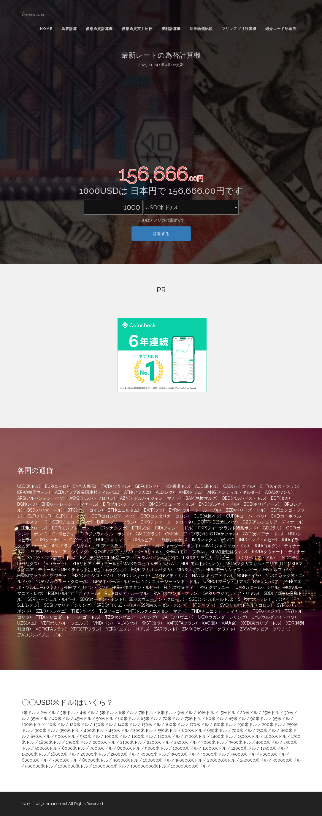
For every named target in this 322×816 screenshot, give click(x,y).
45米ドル (82, 718)
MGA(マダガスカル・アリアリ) (254, 563)
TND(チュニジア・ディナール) (219, 611)
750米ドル (266, 730)
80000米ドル (95, 760)
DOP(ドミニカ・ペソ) (218, 522)
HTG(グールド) (77, 539)
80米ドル (215, 718)
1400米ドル (222, 736)
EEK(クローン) (34, 528)
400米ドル (94, 730)
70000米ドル (64, 760)
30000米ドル (153, 754)
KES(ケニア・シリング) (67, 551)
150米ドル (151, 724)
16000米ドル (63, 754)
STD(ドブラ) (203, 605)
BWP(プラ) (154, 510)
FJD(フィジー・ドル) (174, 528)
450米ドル (119, 730)
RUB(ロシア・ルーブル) (127, 593)
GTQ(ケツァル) (224, 534)
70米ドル (171, 718)
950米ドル (90, 736)
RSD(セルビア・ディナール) (74, 593)
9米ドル (185, 712)
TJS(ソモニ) (110, 611)
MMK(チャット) (75, 569)
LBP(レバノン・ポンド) (156, 557)
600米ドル (192, 730)
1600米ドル (275, 736)
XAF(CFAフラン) (182, 623)
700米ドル (242, 730)
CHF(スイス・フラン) (279, 486)
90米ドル (259, 718)
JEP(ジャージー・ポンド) (176, 545)
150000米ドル (188, 760)
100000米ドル (157, 760)
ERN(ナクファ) (113, 528)
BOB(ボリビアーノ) (262, 504)
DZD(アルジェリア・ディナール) (273, 522)
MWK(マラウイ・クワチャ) (42, 575)
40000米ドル (213, 754)
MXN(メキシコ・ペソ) (92, 575)
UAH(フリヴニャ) (177, 617)
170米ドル (199, 724)
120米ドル (79, 724)
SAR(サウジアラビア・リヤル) (231, 593)
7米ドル (146, 712)
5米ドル (106, 712)
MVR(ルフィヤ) (277, 569)
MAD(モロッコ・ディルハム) (149, 563)
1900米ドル (77, 742)
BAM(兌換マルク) (201, 498)
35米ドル (39, 718)
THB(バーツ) (82, 611)
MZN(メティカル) (171, 575)
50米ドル (104, 718)
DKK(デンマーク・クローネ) (167, 522)
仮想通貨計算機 (99, 29)
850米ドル (40, 736)
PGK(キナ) (49, 587)
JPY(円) (34, 551)
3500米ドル (240, 742)
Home (46, 29)
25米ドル (270, 712)
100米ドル (31, 724)
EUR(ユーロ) (56, 486)
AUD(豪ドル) (206, 486)
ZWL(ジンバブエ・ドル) (40, 635)
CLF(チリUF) (39, 516)
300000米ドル (286, 760)
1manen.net (33, 14)
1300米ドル (195, 736)
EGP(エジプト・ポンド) (74, 528)
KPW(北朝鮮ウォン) (228, 551)
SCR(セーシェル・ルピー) (51, 599)
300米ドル (45, 730)
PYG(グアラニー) (215, 587)
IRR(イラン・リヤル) (71, 545)
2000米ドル (104, 742)
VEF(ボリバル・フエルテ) (64, 623)
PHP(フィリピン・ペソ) (85, 587)
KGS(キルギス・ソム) (113, 551)
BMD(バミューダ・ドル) (171, 504)
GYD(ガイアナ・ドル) (263, 534)
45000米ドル (243, 754)
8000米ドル (128, 748)
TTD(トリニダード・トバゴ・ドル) (68, 617)
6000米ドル (73, 748)
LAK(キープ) (119, 557)
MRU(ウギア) (189, 569)
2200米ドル (158, 742)
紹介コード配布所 (280, 29)
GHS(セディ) (64, 534)
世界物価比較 (201, 29)
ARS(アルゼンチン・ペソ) (41, 498)
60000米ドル (34, 760)
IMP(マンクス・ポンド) (213, 539)
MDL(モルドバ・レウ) (200, 563)
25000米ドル (123, 754)
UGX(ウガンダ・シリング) (222, 617)
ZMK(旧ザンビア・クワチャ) (208, 629)
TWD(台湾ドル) (115, 486)
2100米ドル (131, 742)
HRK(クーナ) (47, 539)
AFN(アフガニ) (137, 492)
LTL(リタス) (28, 563)
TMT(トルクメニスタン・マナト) (156, 611)
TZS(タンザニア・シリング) (131, 617)
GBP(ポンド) (146, 486)
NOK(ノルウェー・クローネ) (62, 581)
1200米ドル (169, 736)
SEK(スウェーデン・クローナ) (156, 599)
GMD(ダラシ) (148, 534)
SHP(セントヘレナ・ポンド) (264, 599)
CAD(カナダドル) (239, 486)
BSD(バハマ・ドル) (45, 510)
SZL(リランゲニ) (51, 611)
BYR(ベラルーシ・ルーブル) (195, 510)
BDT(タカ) (280, 498)
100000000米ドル (148, 766)
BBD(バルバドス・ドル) (244, 498)
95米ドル (281, 718)
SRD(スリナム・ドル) (116, 605)
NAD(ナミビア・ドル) (212, 575)
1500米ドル (248, 736)
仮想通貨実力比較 (137, 29)
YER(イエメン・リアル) (127, 629)
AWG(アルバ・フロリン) (92, 498)
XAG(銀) (209, 623)
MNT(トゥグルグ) (110, 569)
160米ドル (175, 724)
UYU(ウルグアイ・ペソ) (274, 617)
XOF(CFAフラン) (51, 629)
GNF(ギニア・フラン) (185, 534)
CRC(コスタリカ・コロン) (164, 516)
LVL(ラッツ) (55, 563)
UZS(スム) (26, 623)
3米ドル (67, 712)
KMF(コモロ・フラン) (186, 551)
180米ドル (223, 724)
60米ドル (127, 718)
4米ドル (87, 712)
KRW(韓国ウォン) (33, 492)
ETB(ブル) (141, 528)
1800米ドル (50, 742)
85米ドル (237, 718)
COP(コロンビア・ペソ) (113, 516)
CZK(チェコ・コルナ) (72, 522)
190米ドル (247, 724)
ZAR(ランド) (165, 629)
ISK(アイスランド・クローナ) (122, 545)
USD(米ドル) (28, 486)
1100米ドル (142, 736)
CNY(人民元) (84, 486)
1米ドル (29, 712)
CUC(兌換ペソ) (207, 516)
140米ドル (127, 724)
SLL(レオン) (28, 605)
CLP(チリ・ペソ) (71, 516)
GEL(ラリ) (272, 528)
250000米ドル (254, 760)
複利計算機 (171, 29)
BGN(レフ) (27, 504)
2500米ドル (185, 742)
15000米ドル (34, 754)
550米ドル (167, 730)
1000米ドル (115, 736)
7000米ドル (101, 748)
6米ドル (126, 712)
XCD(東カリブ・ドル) (261, 623)
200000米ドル (221, 760)
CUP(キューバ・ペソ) (246, 516)
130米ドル (103, 724)
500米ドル (143, 730)
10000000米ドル (109, 766)
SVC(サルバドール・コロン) (246, 605)
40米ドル (61, 718)
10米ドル (205, 712)
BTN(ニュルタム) (123, 510)
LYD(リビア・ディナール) (94, 563)
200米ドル (272, 724)
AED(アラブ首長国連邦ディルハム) (87, 492)
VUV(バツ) (127, 623)
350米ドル (69, 730)
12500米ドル (273, 748)
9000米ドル (156, 748)
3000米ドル (212, 742)
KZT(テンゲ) (91, 557)
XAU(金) (229, 623)
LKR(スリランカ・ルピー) (207, 557)
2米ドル (48, 712)
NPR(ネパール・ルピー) (115, 581)
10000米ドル (185, 748)
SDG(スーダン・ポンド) (102, 599)
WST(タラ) (152, 623)
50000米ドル (272, 754)
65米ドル (149, 718)
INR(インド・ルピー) (258, 539)
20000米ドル (93, 754)
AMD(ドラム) (191, 492)
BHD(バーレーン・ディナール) (70, 504)
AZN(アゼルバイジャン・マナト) (150, 498)
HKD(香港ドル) (176, 486)
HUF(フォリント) (112, 539)
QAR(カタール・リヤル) (257, 587)
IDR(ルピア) (143, 539)
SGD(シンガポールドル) (211, 599)
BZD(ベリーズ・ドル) (246, 510)
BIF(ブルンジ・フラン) (124, 504)
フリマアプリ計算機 (239, 29)
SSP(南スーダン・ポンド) (164, 605)
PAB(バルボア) (266, 581)
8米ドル (165, 712)
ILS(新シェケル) (172, 539)
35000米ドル (183, 754)
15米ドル (227, 712)
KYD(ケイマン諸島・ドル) (51, 557)
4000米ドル (267, 742)
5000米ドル (46, 748)
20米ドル (249, 712)
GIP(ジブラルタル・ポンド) (105, 534)
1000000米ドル (73, 766)
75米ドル (193, 718)
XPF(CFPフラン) (86, 629)
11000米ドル (214, 748)
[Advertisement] (161, 115)
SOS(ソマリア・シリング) (68, 605)
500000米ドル (39, 766)
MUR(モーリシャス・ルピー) (231, 569)
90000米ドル (125, 760)
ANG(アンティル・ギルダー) (233, 492)
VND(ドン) (103, 623)
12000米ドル (243, 748)
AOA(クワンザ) (279, 492)
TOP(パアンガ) (266, 611)
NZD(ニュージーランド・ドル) (170, 581)
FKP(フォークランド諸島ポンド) (228, 528)
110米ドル (55, 724)
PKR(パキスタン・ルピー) (135, 587)
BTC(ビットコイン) (85, 510)
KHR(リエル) (149, 551)
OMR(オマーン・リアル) (225, 581)
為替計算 (69, 29)
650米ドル (217, 730)
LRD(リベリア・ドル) (255, 557)
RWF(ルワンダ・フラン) (176, 593)
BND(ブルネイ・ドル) (219, 504)
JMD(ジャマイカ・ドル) (227, 545)
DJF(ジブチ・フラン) (116, 522)
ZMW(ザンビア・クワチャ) (265, 629)
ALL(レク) (165, 492)
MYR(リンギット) (134, 575)
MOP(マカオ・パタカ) (151, 569)
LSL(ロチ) (288, 557)
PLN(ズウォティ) (179, 587)
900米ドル (65, 736)
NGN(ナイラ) (249, 575)
